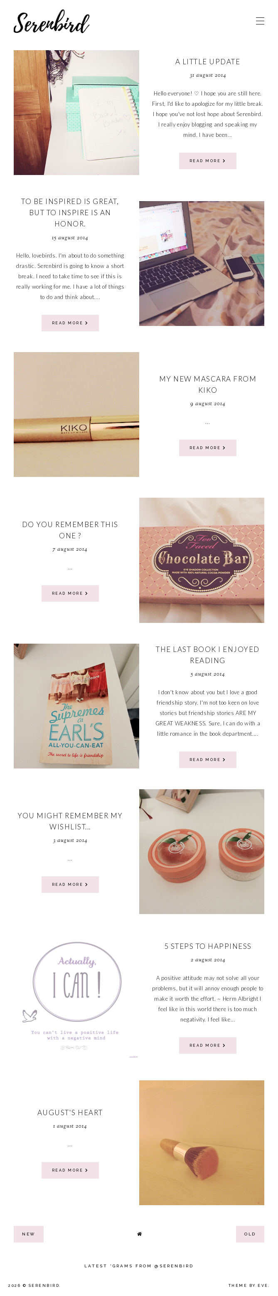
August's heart (70, 1112)
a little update (208, 61)
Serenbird (44, 1286)
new (28, 1234)
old (250, 1234)
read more (207, 161)
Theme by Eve (248, 1286)
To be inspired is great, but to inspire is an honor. (70, 212)
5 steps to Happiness (208, 946)
